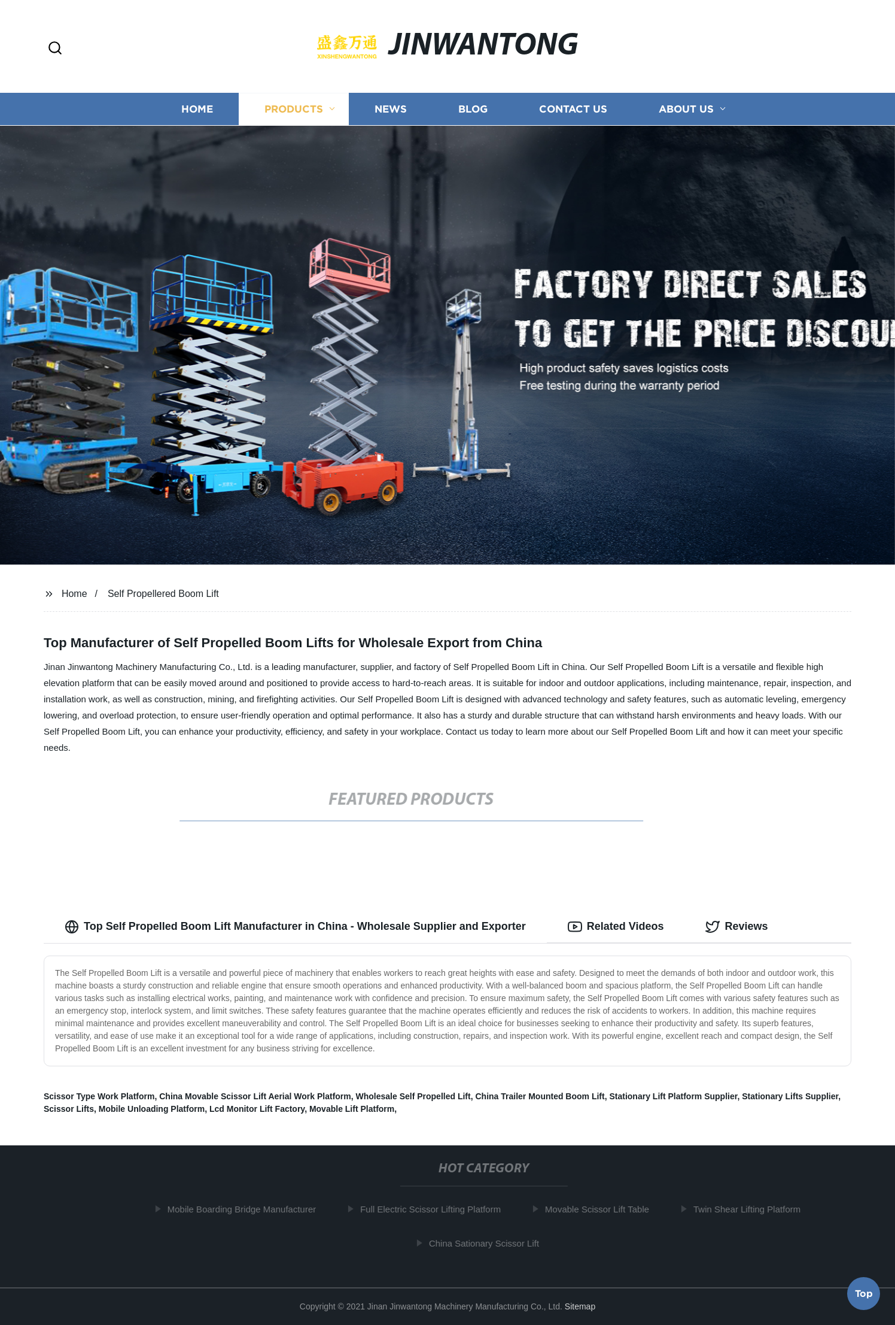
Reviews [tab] (736, 927)
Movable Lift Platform (351, 1109)
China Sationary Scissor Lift (486, 1243)
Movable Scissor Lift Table (599, 1209)
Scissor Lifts (69, 1109)
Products (293, 109)
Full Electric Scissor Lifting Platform (433, 1209)
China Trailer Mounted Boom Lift (539, 1096)
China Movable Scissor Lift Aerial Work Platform (255, 1096)
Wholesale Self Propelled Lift (413, 1096)
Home (197, 109)
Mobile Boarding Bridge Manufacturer (243, 1209)
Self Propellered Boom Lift (163, 594)
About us (686, 109)
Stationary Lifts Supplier (790, 1096)
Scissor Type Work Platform (99, 1096)
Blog (473, 109)
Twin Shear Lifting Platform (749, 1209)
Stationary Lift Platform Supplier (673, 1096)
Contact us (573, 109)
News (391, 109)
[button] (55, 49)
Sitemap (580, 1306)
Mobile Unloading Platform (152, 1109)
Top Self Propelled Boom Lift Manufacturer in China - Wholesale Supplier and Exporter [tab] (295, 927)
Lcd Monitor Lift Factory (257, 1109)
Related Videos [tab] (616, 927)
